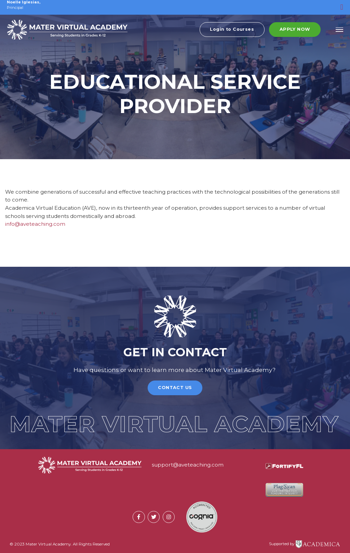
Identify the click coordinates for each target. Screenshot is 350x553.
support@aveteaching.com (188, 464)
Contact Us (175, 387)
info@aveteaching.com (35, 224)
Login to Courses (232, 31)
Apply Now (295, 31)
